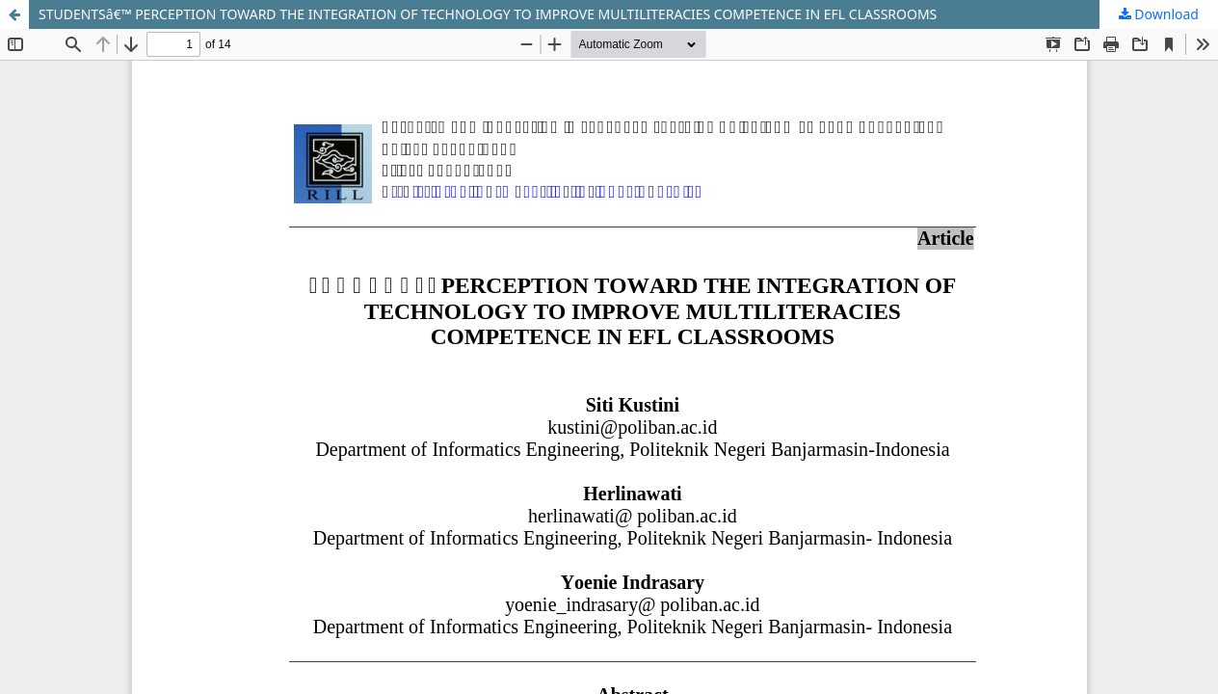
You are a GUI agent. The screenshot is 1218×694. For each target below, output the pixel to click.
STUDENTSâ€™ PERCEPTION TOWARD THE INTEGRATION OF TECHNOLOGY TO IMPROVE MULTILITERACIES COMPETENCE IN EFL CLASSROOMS (488, 14)
